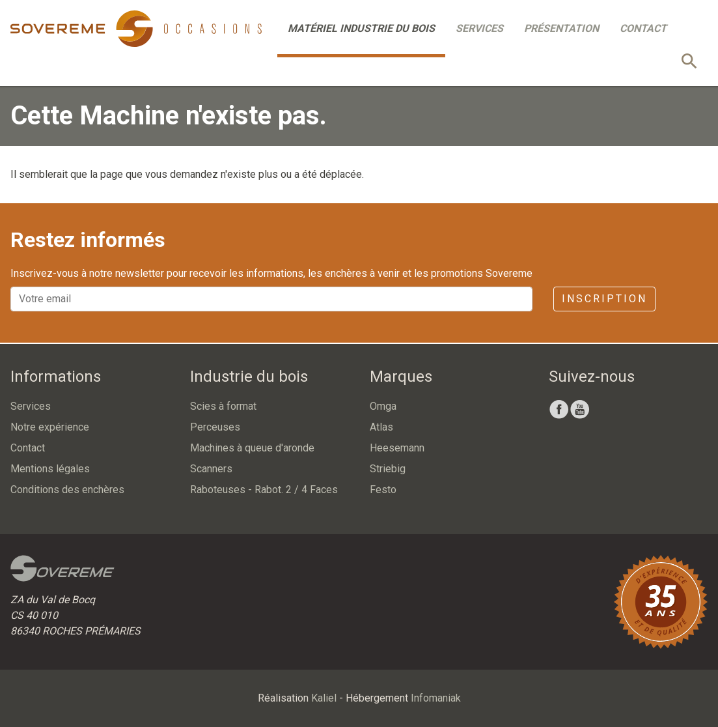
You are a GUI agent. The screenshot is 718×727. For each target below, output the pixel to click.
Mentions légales (50, 469)
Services (479, 28)
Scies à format (223, 406)
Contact (643, 28)
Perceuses (215, 427)
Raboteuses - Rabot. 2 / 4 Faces (264, 489)
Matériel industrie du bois (361, 28)
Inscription (604, 298)
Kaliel (324, 698)
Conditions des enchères (67, 489)
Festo (383, 489)
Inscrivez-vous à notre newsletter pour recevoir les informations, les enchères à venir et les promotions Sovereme (271, 273)
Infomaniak (436, 698)
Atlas (381, 427)
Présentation (561, 28)
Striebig (388, 469)
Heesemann (397, 448)
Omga (383, 406)
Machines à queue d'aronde (252, 448)
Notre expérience (49, 427)
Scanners (211, 469)
